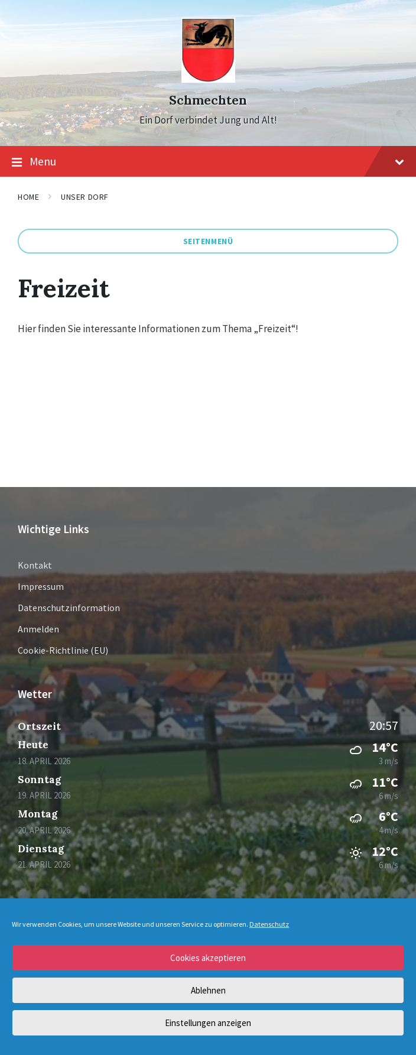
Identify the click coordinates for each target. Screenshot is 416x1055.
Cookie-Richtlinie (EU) (63, 650)
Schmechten (208, 100)
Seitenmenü (208, 241)
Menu (208, 162)
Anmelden (38, 629)
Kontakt (35, 565)
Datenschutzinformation (69, 607)
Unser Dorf (84, 196)
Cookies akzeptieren (208, 957)
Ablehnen (208, 990)
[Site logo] (208, 79)
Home (28, 196)
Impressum (41, 586)
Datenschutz (269, 924)
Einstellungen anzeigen (208, 1022)
